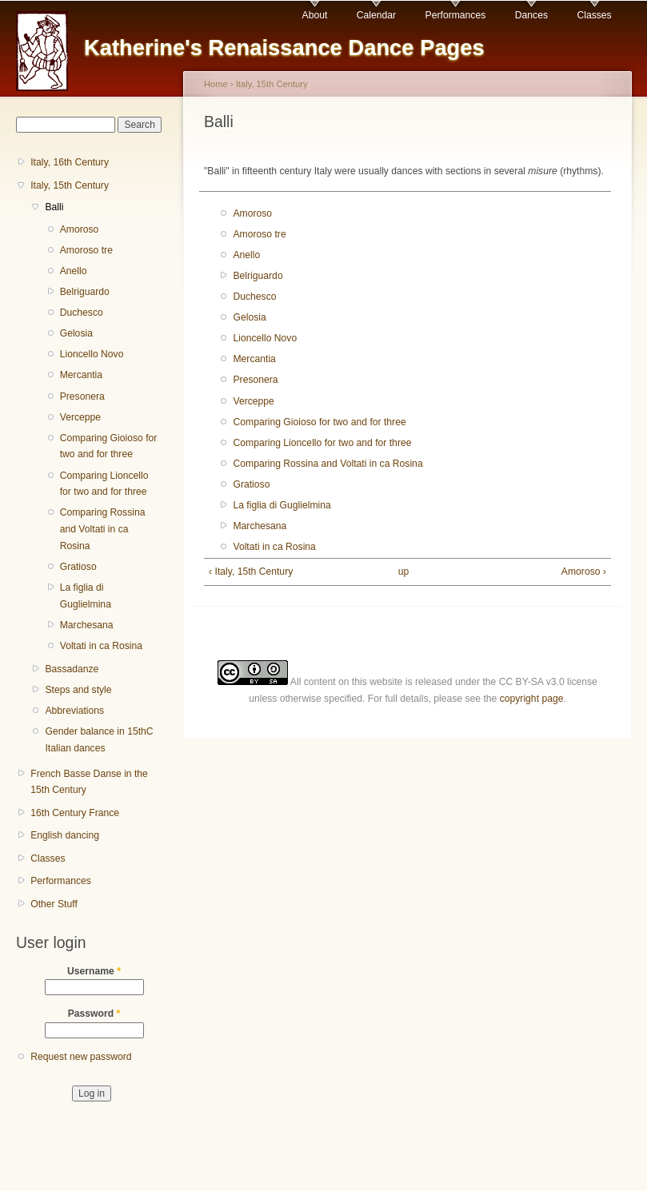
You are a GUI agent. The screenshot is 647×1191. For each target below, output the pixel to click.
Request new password (80, 1056)
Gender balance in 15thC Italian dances (99, 740)
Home (216, 84)
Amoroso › (583, 571)
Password (94, 1013)
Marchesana (87, 625)
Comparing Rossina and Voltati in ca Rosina (103, 529)
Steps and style (78, 689)
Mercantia (81, 374)
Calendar (376, 15)
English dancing (64, 835)
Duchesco (81, 312)
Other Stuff (54, 904)
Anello (73, 271)
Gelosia (76, 333)
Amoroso (79, 229)
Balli (54, 207)
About (315, 15)
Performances (455, 15)
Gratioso (78, 566)
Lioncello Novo (92, 354)
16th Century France (74, 813)
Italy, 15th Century (69, 185)
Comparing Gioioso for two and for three (109, 446)
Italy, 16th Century (69, 162)
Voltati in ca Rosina (101, 645)
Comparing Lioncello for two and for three (104, 484)
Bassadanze (71, 669)
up (403, 571)
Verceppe (80, 417)
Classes (594, 15)
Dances (531, 15)
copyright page (532, 698)
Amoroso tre (86, 250)
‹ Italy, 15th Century (251, 571)
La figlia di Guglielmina (85, 596)
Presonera (82, 396)
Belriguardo (85, 291)
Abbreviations (74, 710)
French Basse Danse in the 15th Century (89, 782)
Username (94, 971)
